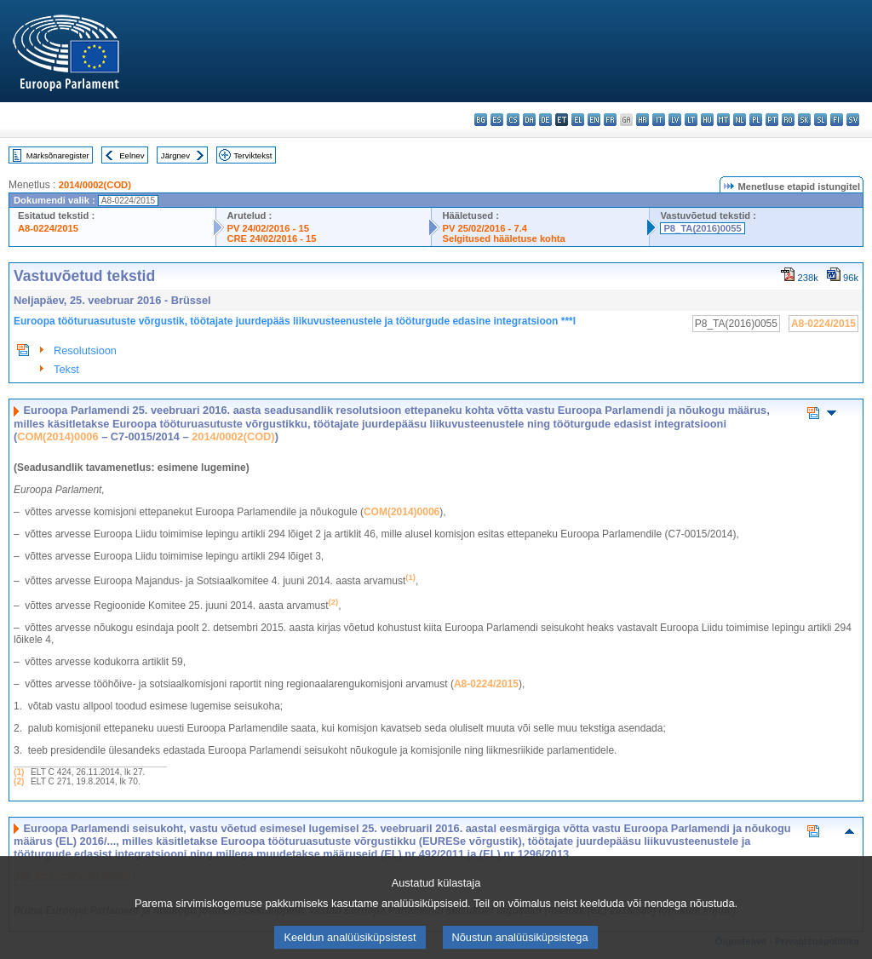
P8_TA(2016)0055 (702, 228)
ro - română (788, 119)
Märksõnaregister (57, 155)
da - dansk (529, 119)
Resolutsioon (85, 350)
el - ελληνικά (577, 119)
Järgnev (175, 155)
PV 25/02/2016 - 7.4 (484, 228)
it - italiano (658, 119)
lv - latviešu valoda (674, 119)
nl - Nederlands (739, 119)
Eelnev (131, 155)
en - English (594, 119)
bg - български (480, 119)
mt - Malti (723, 119)
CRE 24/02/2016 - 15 (271, 238)
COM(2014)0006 (57, 436)
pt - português (772, 119)
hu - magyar (707, 119)
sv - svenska (852, 119)
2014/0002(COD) (95, 185)
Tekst (66, 369)
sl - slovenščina (820, 119)
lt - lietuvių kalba (691, 119)
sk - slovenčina (804, 119)
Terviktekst (252, 155)
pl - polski (755, 119)
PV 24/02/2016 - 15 (267, 228)
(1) (19, 772)
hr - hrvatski (642, 119)
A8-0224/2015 (48, 228)
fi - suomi (836, 119)
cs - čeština (513, 119)
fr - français (610, 119)
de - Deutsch (545, 119)
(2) (19, 781)
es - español (496, 119)
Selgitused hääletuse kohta (503, 238)
